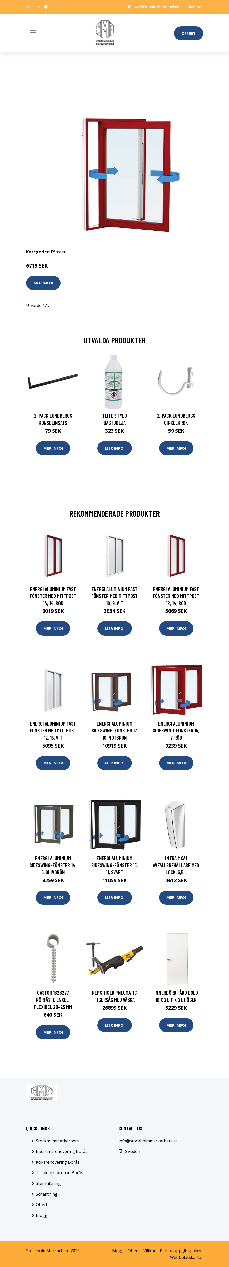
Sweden (140, 6)
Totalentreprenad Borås (59, 1172)
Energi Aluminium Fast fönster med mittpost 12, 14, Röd (176, 596)
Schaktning (46, 1194)
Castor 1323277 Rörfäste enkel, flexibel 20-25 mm (53, 999)
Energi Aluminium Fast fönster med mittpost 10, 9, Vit (114, 596)
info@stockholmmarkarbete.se (175, 6)
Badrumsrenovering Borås (61, 1151)
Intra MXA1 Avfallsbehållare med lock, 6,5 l (176, 865)
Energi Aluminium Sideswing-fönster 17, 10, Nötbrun (115, 730)
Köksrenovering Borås (57, 1162)
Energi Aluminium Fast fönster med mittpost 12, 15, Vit (53, 730)
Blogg (41, 1215)
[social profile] (46, 7)
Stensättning (48, 1183)
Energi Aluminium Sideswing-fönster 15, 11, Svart (114, 865)
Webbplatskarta (185, 1257)
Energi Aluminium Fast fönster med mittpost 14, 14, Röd (53, 596)
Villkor (149, 1250)
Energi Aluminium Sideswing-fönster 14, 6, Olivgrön (52, 865)
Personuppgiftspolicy (180, 1250)
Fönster (58, 252)
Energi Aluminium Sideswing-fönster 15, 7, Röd (176, 730)
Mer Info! (43, 282)
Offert (189, 33)
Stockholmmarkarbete (57, 1141)
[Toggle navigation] (33, 33)
